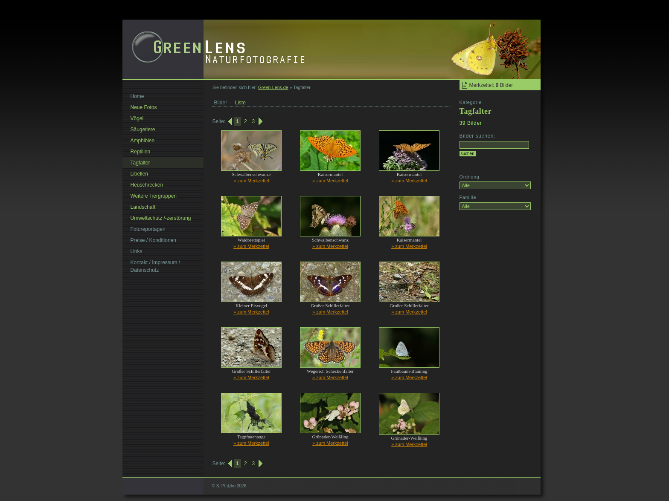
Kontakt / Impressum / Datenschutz (155, 266)
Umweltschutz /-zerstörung (161, 218)
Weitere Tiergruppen (154, 196)
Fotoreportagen (148, 229)
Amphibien (143, 141)
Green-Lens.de (273, 87)
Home (137, 96)
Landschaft (143, 207)
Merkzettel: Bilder (491, 85)
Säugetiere (143, 129)
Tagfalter (140, 163)
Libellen (139, 174)
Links (137, 251)
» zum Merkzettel (251, 180)
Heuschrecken (147, 185)
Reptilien (141, 152)
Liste (240, 103)
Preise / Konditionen (153, 240)
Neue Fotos (144, 107)
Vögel (137, 118)
